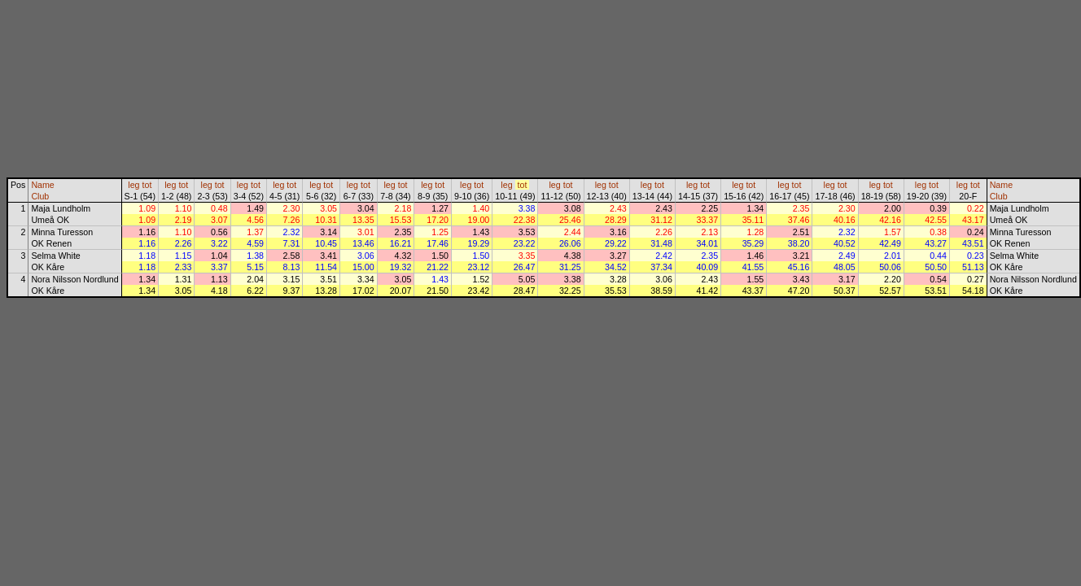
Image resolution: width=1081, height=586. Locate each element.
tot (147, 185)
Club (40, 196)
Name (42, 185)
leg (133, 185)
